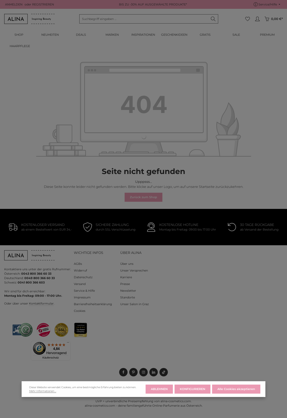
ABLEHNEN (159, 393)
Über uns (126, 264)
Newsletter (128, 291)
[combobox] (144, 19)
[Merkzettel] (247, 19)
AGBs (78, 264)
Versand (80, 284)
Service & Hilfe (84, 291)
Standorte (127, 297)
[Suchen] (213, 19)
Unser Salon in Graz (134, 304)
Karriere (126, 277)
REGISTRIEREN (43, 4)
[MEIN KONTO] (257, 19)
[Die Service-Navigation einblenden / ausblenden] (267, 4)
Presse (125, 284)
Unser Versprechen (134, 270)
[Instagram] (143, 372)
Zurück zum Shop (143, 197)
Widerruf (80, 270)
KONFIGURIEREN (192, 393)
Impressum (82, 297)
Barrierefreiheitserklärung (93, 304)
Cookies (79, 311)
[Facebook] (123, 372)
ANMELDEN (13, 4)
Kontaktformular (41, 303)
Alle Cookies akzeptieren (236, 393)
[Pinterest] (133, 372)
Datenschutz (83, 277)
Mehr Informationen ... (42, 394)
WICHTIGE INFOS (88, 253)
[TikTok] (163, 372)
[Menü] (67, 343)
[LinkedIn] (153, 372)
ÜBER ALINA (130, 253)
